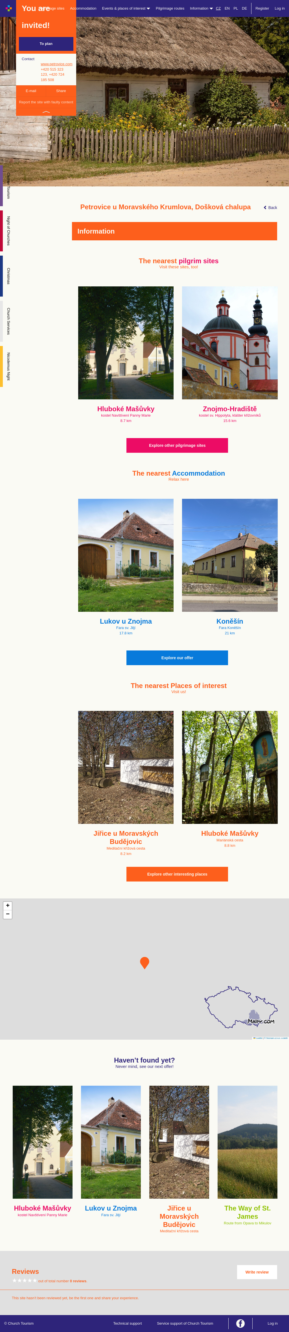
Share (61, 91)
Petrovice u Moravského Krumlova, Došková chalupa (165, 207)
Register (262, 8)
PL (236, 8)
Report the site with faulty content (46, 102)
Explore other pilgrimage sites (177, 445)
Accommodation (83, 8)
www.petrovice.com (56, 64)
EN (227, 8)
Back (270, 207)
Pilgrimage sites (52, 8)
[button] (144, 963)
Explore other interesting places (177, 874)
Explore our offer (177, 658)
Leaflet (257, 1038)
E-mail (31, 91)
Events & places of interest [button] (126, 8)
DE (244, 8)
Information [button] (201, 8)
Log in (280, 8)
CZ (218, 8)
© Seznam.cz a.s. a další (276, 1038)
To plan (46, 44)
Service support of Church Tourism (185, 1323)
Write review (257, 1272)
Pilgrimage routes (170, 8)
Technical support (127, 1323)
